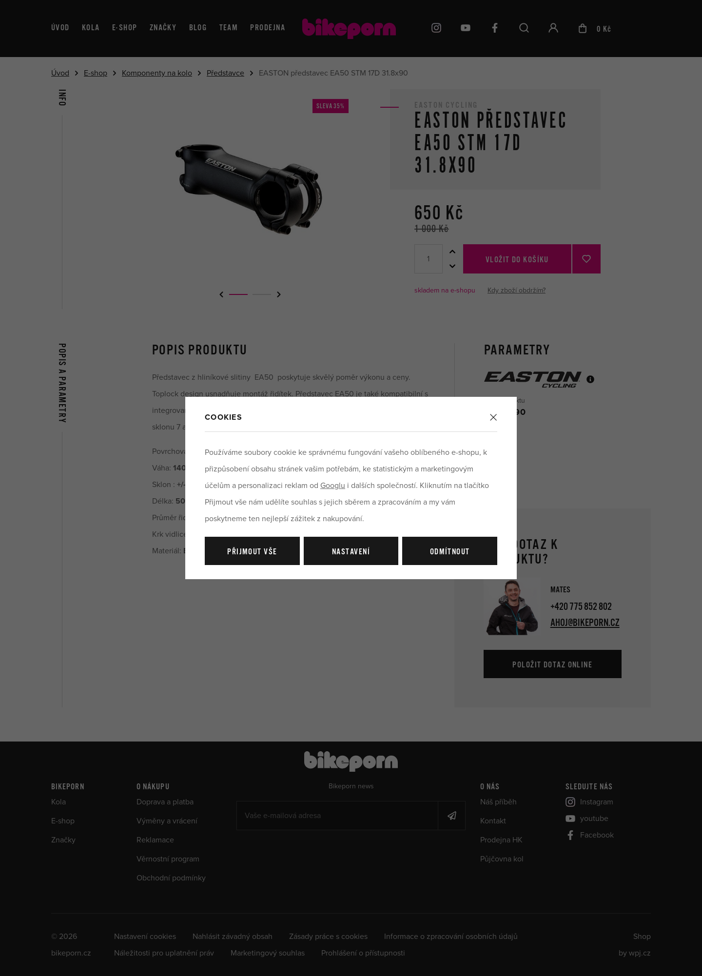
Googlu (332, 485)
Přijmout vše (252, 552)
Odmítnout (450, 552)
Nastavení (351, 552)
